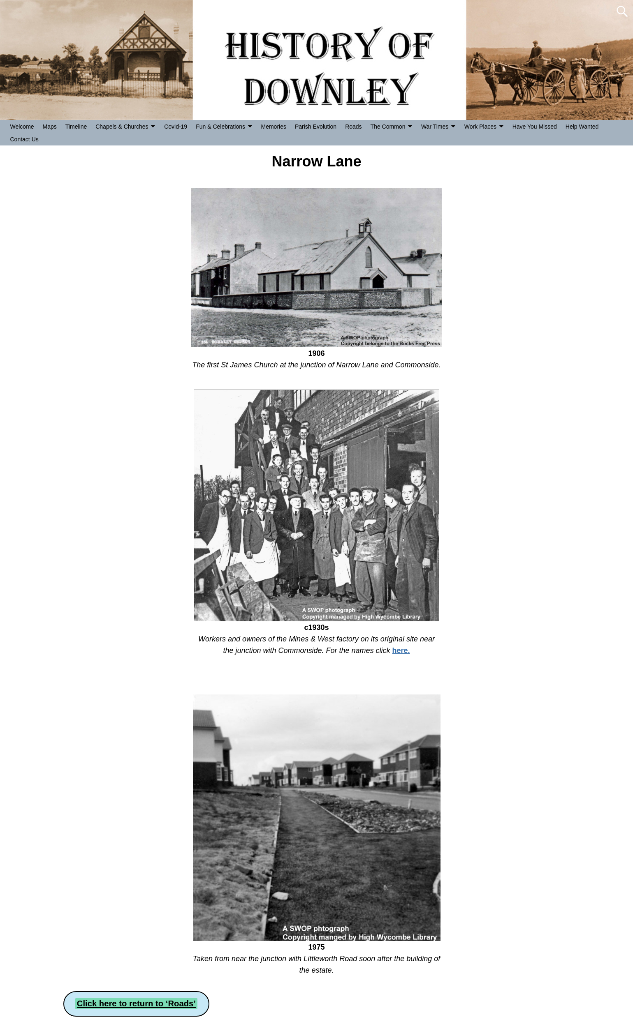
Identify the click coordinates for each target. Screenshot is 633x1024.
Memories (273, 126)
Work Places (480, 126)
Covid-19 (175, 126)
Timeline (76, 126)
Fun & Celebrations (220, 126)
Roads (353, 126)
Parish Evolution (315, 126)
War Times (434, 126)
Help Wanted (582, 126)
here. (401, 650)
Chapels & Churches (121, 126)
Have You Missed (534, 126)
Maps (50, 126)
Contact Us (24, 139)
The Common (388, 126)
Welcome (22, 126)
